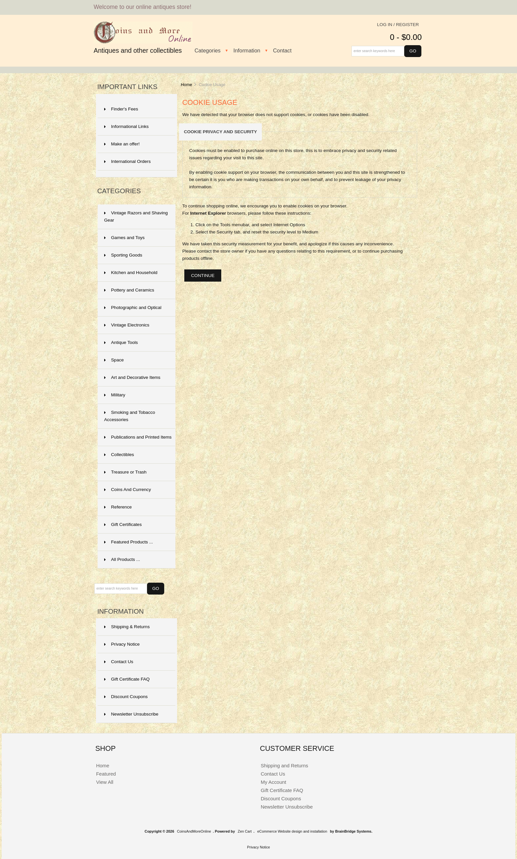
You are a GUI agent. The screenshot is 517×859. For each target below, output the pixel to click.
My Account (273, 782)
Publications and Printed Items (138, 437)
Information (246, 50)
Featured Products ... (128, 541)
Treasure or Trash (125, 472)
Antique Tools (121, 342)
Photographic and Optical (133, 307)
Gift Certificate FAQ (127, 679)
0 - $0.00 (406, 37)
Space (114, 359)
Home (186, 84)
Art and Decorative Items (132, 377)
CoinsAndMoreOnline (194, 831)
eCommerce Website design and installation (292, 831)
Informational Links (126, 126)
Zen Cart (245, 831)
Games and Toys (124, 237)
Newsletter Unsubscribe (131, 714)
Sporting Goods (123, 255)
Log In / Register (398, 24)
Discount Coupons (126, 696)
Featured (106, 774)
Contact (282, 50)
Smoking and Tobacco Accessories (129, 416)
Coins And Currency (127, 489)
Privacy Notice (122, 644)
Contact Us (118, 661)
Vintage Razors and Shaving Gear (136, 216)
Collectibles (119, 454)
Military (114, 394)
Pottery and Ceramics (129, 290)
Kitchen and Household (131, 272)
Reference (118, 507)
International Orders (127, 161)
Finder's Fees (121, 109)
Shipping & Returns (127, 626)
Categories (208, 50)
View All (104, 782)
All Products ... (122, 559)
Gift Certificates (123, 524)
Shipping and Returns (284, 765)
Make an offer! (122, 143)
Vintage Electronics (126, 324)
